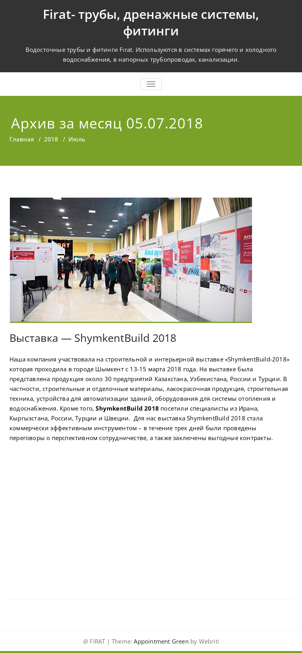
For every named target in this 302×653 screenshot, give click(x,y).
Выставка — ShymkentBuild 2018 (92, 337)
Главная (21, 139)
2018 (51, 139)
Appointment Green (160, 641)
